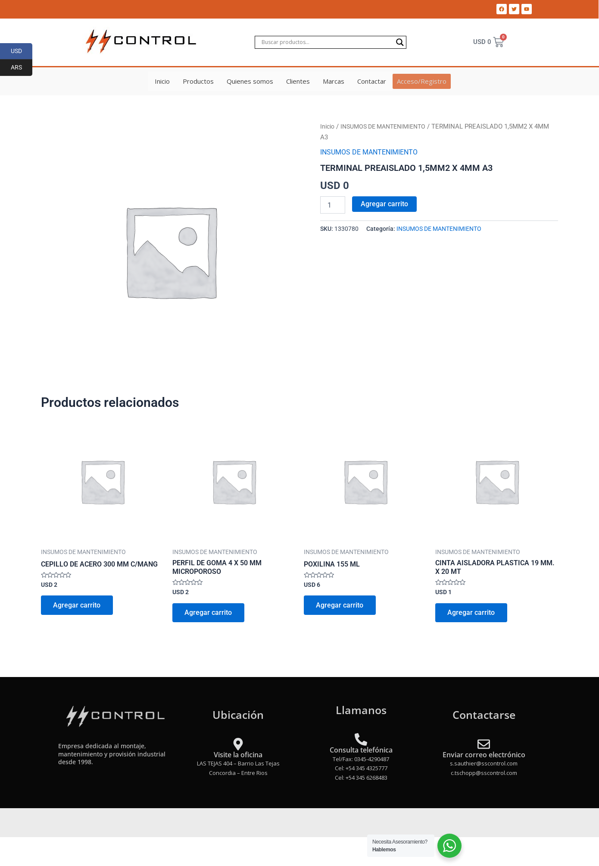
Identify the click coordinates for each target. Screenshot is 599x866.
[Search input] (327, 42)
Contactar (372, 81)
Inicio (162, 81)
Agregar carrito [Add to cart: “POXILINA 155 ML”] (340, 606)
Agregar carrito (384, 204)
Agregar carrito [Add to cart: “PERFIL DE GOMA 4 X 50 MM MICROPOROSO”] (209, 613)
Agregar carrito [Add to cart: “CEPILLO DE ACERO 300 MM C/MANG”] (77, 606)
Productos (198, 81)
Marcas (334, 81)
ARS (22, 68)
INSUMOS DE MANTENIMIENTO (388, 126)
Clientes (298, 81)
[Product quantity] (332, 205)
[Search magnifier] (400, 42)
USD (22, 51)
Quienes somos (250, 81)
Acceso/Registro (421, 81)
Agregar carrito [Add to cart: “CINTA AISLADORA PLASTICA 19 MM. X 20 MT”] (472, 613)
